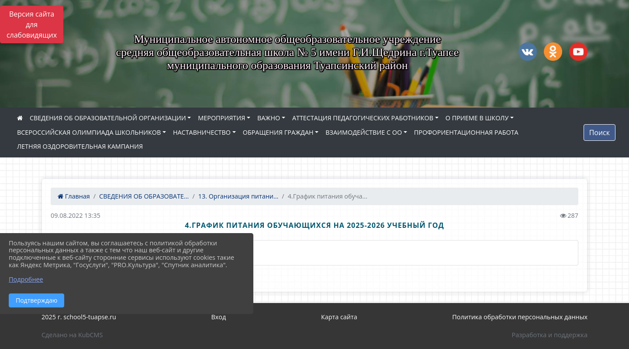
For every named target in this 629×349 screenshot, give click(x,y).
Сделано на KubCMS (72, 335)
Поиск (599, 132)
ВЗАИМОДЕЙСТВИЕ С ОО (363, 132)
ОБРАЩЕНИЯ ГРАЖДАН (278, 132)
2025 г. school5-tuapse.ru (78, 317)
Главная (74, 196)
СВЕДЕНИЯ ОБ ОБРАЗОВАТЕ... (144, 196)
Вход (218, 317)
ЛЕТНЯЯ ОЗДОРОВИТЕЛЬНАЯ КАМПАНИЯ (80, 146)
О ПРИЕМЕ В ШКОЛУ (477, 118)
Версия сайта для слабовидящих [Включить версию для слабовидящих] (32, 24)
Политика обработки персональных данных (520, 317)
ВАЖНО (268, 118)
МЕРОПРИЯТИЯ (221, 118)
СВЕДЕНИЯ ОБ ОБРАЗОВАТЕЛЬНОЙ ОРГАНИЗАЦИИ (108, 118)
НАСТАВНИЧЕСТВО (202, 132)
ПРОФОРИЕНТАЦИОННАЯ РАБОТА (466, 132)
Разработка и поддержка (550, 335)
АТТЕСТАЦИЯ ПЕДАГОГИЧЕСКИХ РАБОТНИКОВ (362, 118)
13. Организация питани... (238, 196)
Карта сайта (339, 317)
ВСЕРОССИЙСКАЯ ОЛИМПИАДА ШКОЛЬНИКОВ (89, 132)
